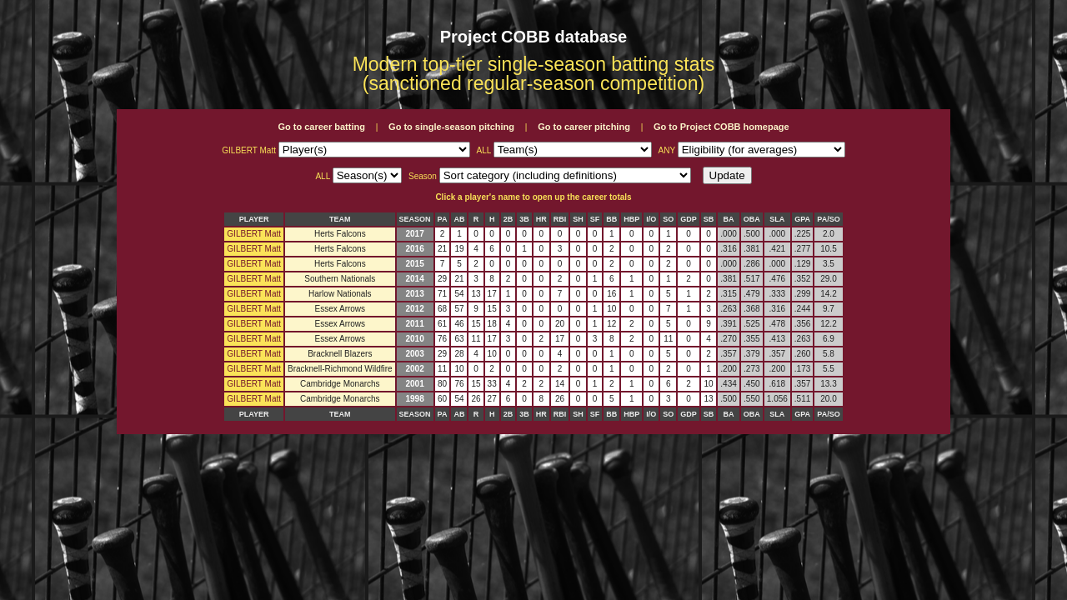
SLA (776, 219)
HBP (631, 219)
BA (729, 219)
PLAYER (254, 219)
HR (541, 219)
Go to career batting (321, 127)
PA (443, 219)
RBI (560, 219)
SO (668, 219)
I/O (651, 219)
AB (458, 219)
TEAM (340, 219)
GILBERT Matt (254, 233)
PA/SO (828, 219)
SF (595, 219)
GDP (688, 219)
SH (578, 219)
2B (508, 219)
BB (611, 219)
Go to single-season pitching (451, 127)
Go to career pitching (584, 127)
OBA (752, 219)
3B (524, 219)
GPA (802, 219)
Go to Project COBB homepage (721, 127)
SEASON (415, 219)
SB (709, 219)
